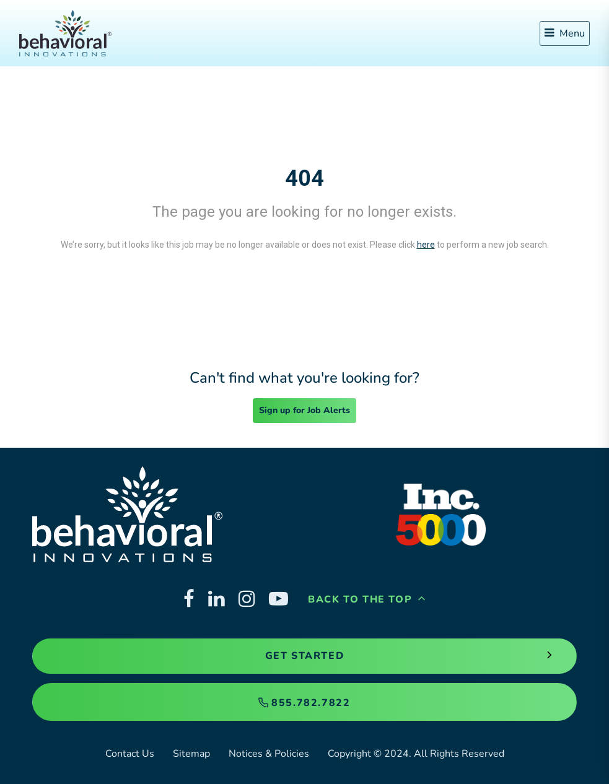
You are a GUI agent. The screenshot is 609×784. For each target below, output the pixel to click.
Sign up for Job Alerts (304, 410)
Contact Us (129, 753)
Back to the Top (367, 599)
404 (304, 178)
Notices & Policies (269, 753)
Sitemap (191, 753)
